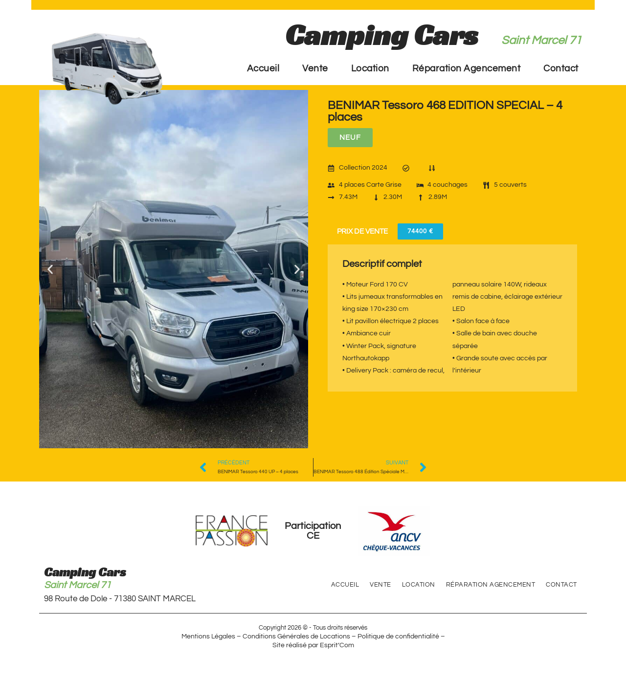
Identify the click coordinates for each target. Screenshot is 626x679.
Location (370, 68)
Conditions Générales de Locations (296, 636)
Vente (315, 68)
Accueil (263, 68)
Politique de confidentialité (398, 636)
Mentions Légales (208, 636)
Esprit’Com (337, 645)
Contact (561, 68)
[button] (50, 269)
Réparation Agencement (466, 68)
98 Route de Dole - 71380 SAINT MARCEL (120, 598)
